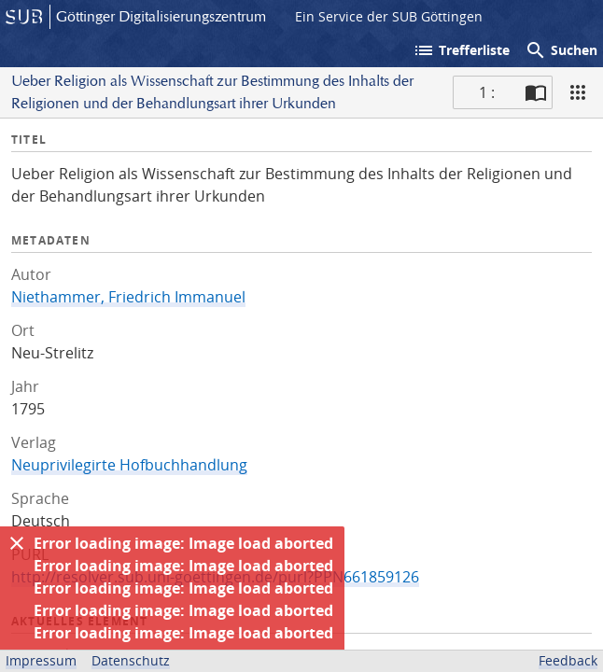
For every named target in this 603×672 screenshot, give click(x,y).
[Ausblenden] (17, 543)
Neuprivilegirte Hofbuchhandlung (129, 465)
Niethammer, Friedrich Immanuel (128, 297)
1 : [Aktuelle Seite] (487, 92)
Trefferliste (461, 50)
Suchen (561, 50)
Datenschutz (130, 660)
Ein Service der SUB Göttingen (389, 16)
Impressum (41, 660)
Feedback (568, 660)
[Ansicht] (577, 92)
